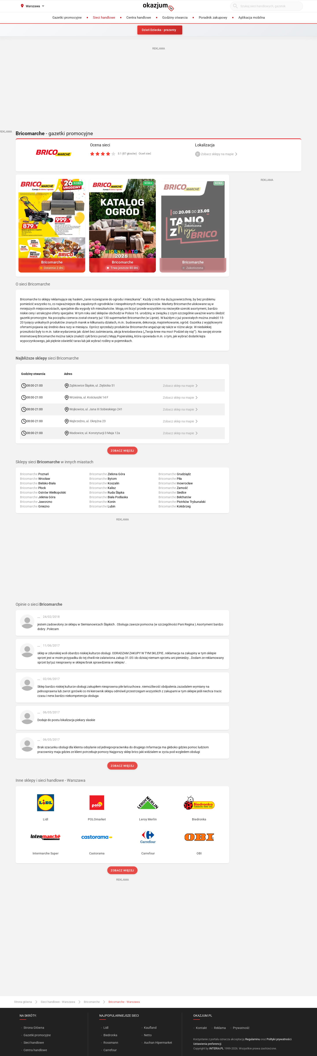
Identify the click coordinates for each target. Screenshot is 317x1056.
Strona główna (23, 1001)
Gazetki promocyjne (37, 1035)
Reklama (220, 1028)
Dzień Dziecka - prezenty (159, 30)
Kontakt (201, 1028)
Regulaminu (252, 1039)
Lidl (105, 1027)
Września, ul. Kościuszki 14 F (88, 397)
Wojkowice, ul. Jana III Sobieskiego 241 (95, 409)
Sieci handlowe (34, 1042)
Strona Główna (34, 1027)
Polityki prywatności (279, 1039)
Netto (148, 1035)
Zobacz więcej (122, 450)
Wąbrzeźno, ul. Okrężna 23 (87, 421)
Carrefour (110, 1050)
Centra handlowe (35, 1050)
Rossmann (110, 1042)
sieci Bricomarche (47, 358)
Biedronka (110, 1035)
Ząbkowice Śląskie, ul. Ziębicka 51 (92, 385)
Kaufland (150, 1027)
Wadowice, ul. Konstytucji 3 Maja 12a (94, 432)
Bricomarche (92, 1001)
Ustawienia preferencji (207, 1043)
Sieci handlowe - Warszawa (58, 1001)
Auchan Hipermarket (158, 1042)
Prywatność (241, 1028)
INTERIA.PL (216, 1048)
